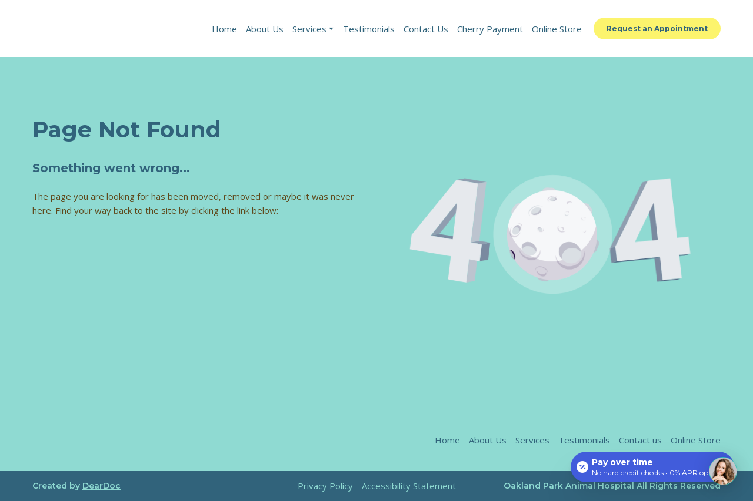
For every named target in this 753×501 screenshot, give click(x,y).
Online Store (557, 29)
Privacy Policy (325, 486)
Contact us (640, 440)
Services (309, 29)
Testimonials (369, 29)
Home (224, 29)
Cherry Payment (490, 29)
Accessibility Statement (409, 486)
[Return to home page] (112, 28)
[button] (657, 28)
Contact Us (426, 29)
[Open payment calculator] (652, 467)
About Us (265, 29)
